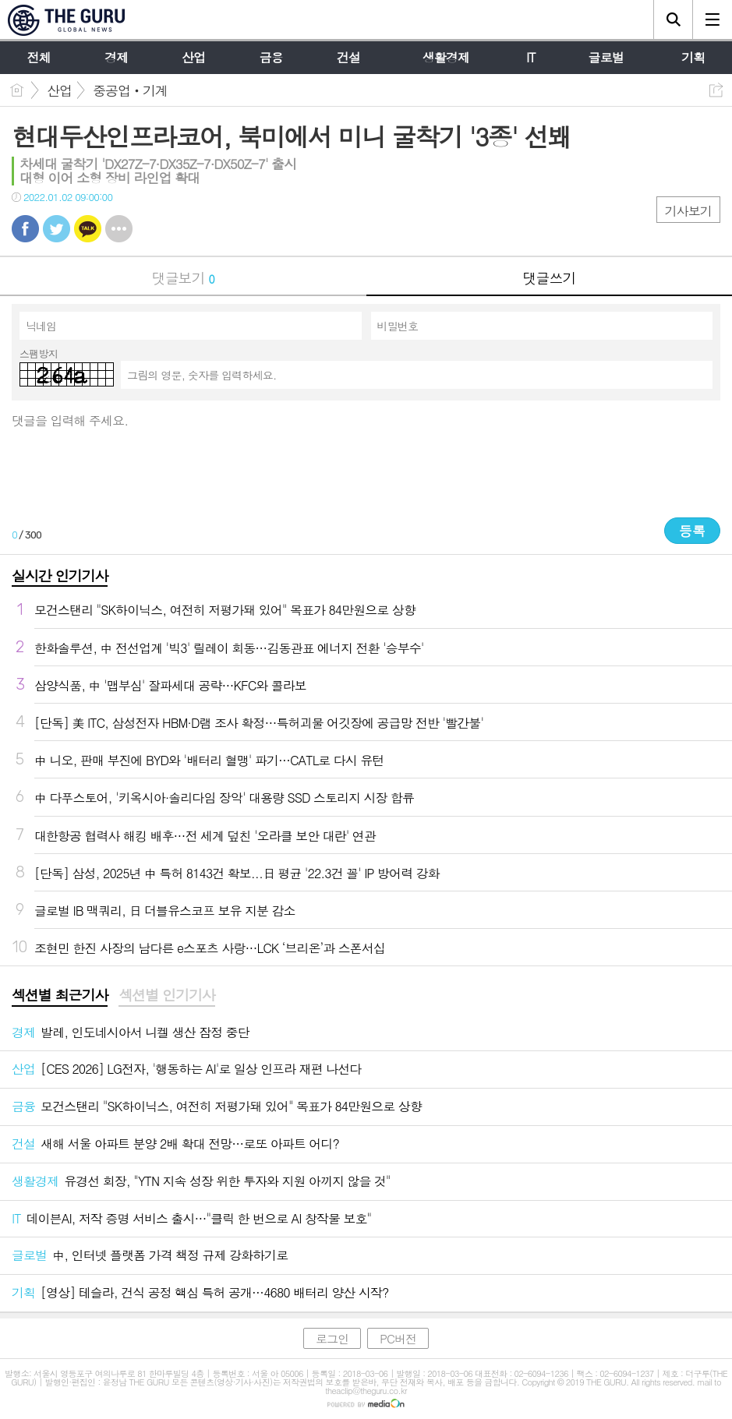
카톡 (87, 228)
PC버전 (398, 1338)
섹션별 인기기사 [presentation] (166, 995)
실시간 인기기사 (60, 575)
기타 (119, 228)
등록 (692, 530)
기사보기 (688, 211)
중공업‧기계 (130, 90)
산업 (59, 90)
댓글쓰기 (548, 278)
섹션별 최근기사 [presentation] (60, 995)
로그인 (332, 1338)
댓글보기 (183, 278)
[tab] (59, 996)
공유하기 (716, 90)
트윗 (56, 228)
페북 (25, 228)
